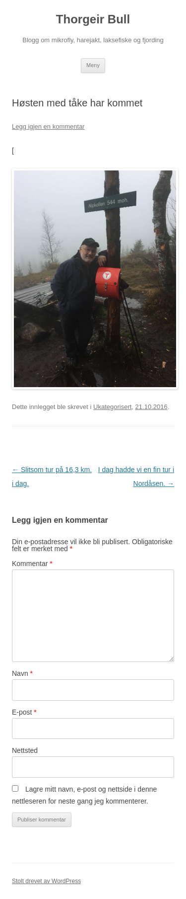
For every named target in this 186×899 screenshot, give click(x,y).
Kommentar (32, 564)
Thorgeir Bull (93, 19)
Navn (22, 673)
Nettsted (25, 750)
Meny (93, 65)
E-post (24, 712)
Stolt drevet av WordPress (46, 881)
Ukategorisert (112, 406)
